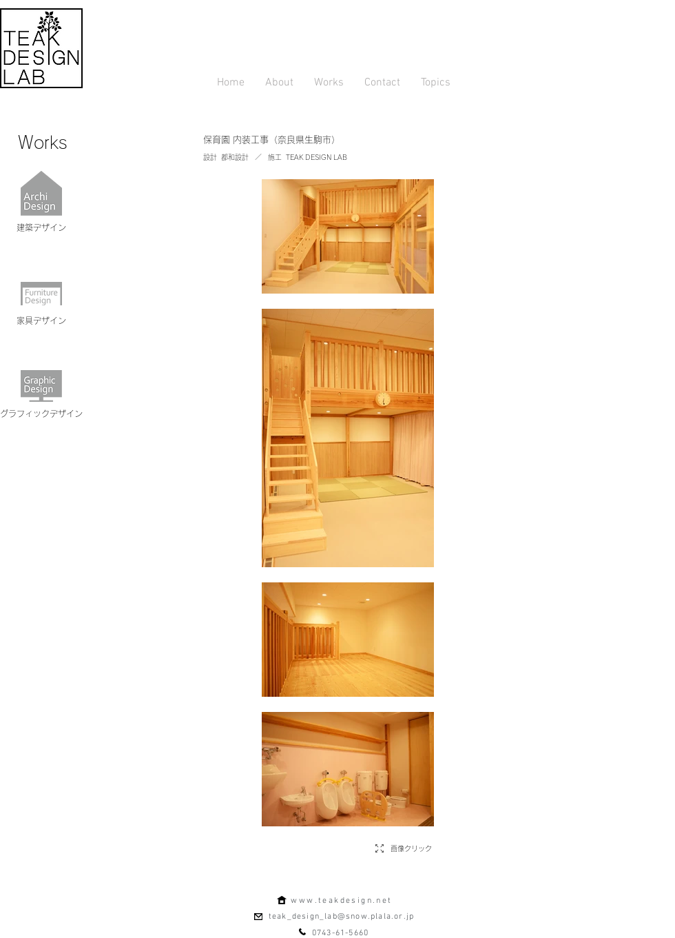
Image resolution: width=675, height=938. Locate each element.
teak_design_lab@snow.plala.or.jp (341, 916)
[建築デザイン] (41, 227)
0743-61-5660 (340, 933)
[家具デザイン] (41, 320)
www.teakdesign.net (341, 901)
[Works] (42, 142)
